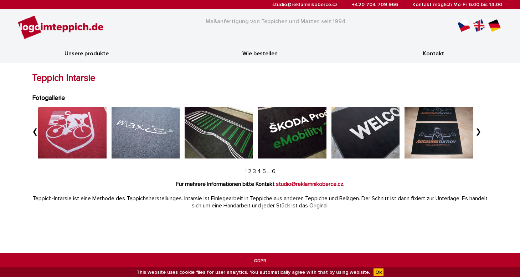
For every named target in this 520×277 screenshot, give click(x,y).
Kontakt (433, 53)
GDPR (260, 260)
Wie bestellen (260, 53)
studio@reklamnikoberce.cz (305, 4)
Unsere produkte (87, 53)
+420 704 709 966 (375, 4)
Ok (378, 272)
